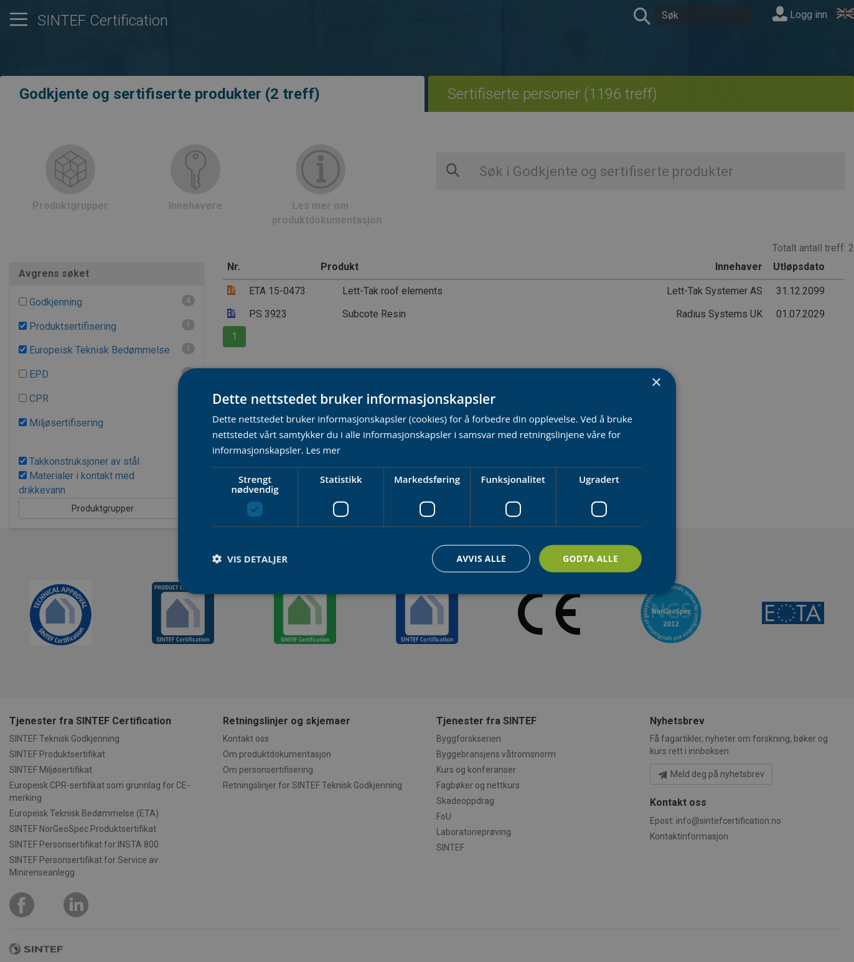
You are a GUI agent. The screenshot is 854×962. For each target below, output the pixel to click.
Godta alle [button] (590, 558)
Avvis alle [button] (479, 558)
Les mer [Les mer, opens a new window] (323, 449)
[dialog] (427, 481)
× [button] (655, 382)
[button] (250, 558)
